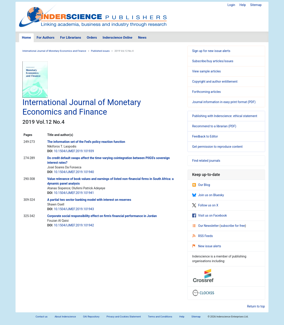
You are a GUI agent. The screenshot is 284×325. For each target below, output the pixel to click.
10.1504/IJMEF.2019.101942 (74, 225)
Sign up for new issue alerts (211, 51)
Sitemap (256, 5)
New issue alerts (206, 246)
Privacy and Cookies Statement (123, 316)
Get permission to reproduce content (217, 146)
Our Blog (201, 185)
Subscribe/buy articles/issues (212, 61)
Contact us (41, 316)
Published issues (100, 51)
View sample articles (206, 71)
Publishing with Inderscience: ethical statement (224, 116)
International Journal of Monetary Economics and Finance (54, 51)
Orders (92, 38)
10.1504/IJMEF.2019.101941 (74, 193)
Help (242, 5)
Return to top (256, 306)
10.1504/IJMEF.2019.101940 (74, 172)
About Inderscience (65, 316)
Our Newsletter (205, 225)
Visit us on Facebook (209, 215)
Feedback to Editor (205, 136)
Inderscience (117, 38)
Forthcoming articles (206, 92)
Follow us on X (205, 205)
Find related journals (206, 160)
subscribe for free (233, 225)
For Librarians (70, 38)
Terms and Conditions (160, 316)
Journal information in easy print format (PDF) (224, 102)
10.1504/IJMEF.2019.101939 (74, 151)
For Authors (45, 38)
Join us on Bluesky (208, 195)
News (142, 38)
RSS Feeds (202, 236)
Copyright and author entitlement (214, 81)
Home (26, 38)
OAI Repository (91, 316)
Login (231, 5)
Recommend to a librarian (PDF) (214, 126)
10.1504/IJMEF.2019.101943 (74, 209)
